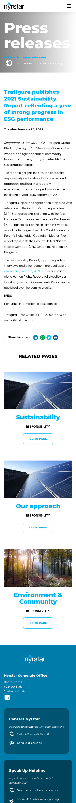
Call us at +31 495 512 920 (33, 734)
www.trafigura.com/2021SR (24, 271)
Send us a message (29, 742)
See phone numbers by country (37, 790)
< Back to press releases (25, 57)
